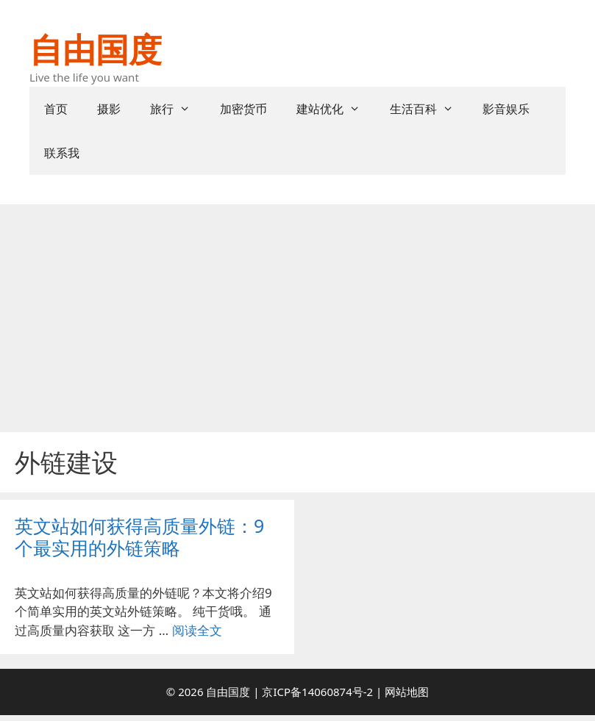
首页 (56, 109)
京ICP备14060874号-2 (317, 691)
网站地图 (407, 691)
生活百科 (429, 109)
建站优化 (335, 109)
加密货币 (243, 109)
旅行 (177, 109)
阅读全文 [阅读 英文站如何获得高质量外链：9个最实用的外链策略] (197, 630)
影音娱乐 (506, 109)
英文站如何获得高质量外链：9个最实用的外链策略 (139, 536)
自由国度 (95, 48)
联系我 (61, 153)
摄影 (109, 109)
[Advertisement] (297, 314)
